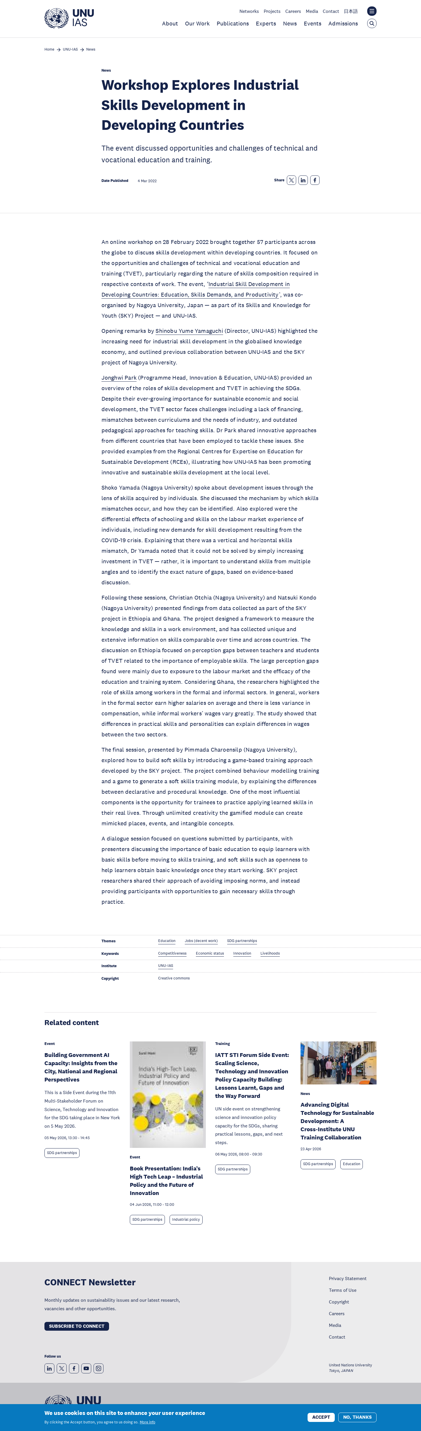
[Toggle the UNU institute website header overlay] (372, 11)
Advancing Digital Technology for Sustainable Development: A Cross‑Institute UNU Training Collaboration (337, 1121)
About (170, 23)
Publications (233, 23)
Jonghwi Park (119, 377)
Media (312, 11)
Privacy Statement (348, 1278)
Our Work (197, 23)
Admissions (343, 23)
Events (312, 23)
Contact (331, 11)
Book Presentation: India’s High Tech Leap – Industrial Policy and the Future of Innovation (166, 1180)
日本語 (351, 11)
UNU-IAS (70, 49)
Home (49, 49)
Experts (266, 23)
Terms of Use (342, 1290)
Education (351, 1164)
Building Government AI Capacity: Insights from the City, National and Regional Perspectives (81, 1067)
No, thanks (357, 1417)
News (290, 23)
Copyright (339, 1302)
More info (147, 1422)
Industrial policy (186, 1219)
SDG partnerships (62, 1153)
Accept (321, 1417)
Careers (293, 11)
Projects (272, 11)
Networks (249, 11)
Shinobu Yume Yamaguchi (189, 330)
